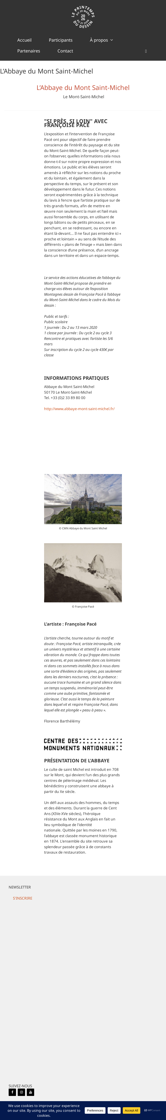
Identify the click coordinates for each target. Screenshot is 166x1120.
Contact (65, 51)
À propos (106, 40)
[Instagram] (21, 1092)
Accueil (24, 40)
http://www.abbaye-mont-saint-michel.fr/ (79, 408)
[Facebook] (12, 1092)
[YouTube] (30, 1092)
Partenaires (28, 51)
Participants (61, 40)
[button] (145, 51)
